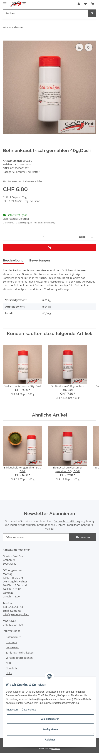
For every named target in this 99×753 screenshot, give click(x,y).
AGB (8, 663)
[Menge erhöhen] (92, 237)
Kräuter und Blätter (27, 172)
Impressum (12, 647)
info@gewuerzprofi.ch (16, 614)
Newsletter (12, 668)
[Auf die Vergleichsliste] (79, 47)
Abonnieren (83, 537)
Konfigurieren (50, 729)
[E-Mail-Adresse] (36, 537)
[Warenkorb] (92, 4)
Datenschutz (13, 637)
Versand (35, 201)
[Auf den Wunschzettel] (89, 47)
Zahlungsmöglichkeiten (20, 652)
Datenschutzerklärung (67, 521)
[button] (79, 4)
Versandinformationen (19, 657)
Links (9, 673)
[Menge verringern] (7, 237)
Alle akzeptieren (50, 718)
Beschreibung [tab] (13, 260)
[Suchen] (45, 13)
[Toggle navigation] (4, 2)
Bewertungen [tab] (39, 260)
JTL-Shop (55, 748)
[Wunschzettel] (85, 4)
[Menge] (43, 237)
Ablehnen (50, 739)
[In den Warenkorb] (6, 39)
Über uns (11, 642)
